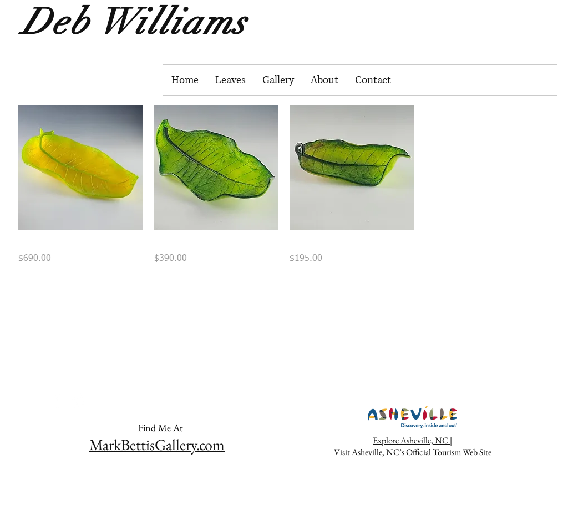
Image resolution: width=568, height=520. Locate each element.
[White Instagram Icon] (77, 401)
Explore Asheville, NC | (412, 440)
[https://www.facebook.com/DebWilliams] (57, 401)
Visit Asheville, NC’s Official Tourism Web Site (412, 452)
